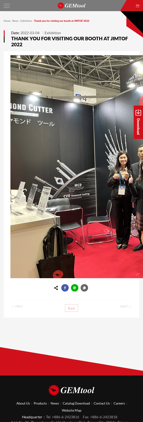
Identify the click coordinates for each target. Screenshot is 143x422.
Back (71, 310)
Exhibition (26, 20)
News (15, 20)
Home (7, 20)
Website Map (71, 410)
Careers (119, 403)
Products (40, 403)
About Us (23, 403)
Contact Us (102, 403)
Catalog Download (76, 403)
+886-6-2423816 (65, 417)
